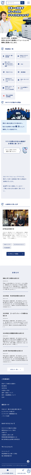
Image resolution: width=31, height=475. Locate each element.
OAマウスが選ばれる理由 (9, 428)
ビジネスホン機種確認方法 (9, 414)
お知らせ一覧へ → (15, 369)
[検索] (22, 2)
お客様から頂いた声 (7, 435)
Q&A (3, 397)
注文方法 (4, 388)
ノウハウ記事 (5, 416)
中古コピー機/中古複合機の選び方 (12, 409)
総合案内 (4, 386)
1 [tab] (13, 260)
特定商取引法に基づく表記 (9, 453)
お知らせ (4, 432)
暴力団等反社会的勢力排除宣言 (11, 439)
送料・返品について (7, 392)
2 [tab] (15, 260)
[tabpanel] (15, 233)
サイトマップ (5, 451)
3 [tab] (18, 260)
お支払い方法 (5, 390)
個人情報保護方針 (7, 456)
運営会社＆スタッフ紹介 (9, 430)
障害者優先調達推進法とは (9, 437)
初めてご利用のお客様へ (9, 383)
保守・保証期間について (9, 395)
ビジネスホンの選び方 (8, 411)
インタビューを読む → (15, 254)
